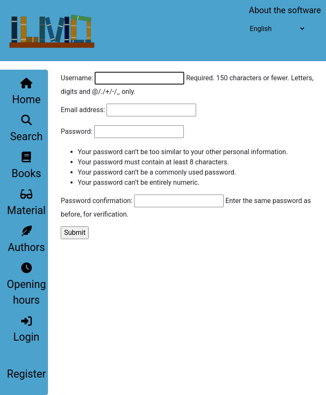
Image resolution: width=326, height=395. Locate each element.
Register (26, 374)
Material (26, 203)
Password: (77, 131)
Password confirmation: (96, 201)
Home (26, 92)
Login (26, 330)
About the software (285, 10)
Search (26, 129)
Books (26, 166)
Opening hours (26, 284)
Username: (77, 78)
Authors (26, 240)
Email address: (83, 110)
